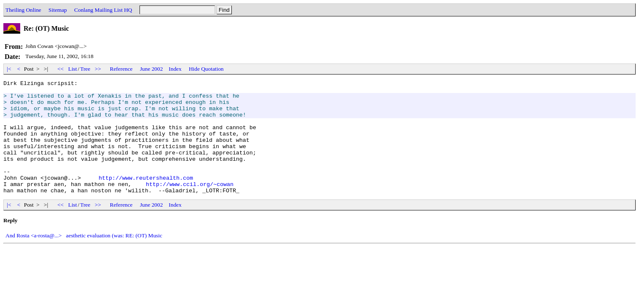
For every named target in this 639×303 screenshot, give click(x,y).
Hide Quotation (206, 69)
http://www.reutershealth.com (146, 198)
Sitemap (57, 10)
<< (60, 69)
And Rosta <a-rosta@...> (33, 258)
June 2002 (151, 69)
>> (98, 69)
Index (175, 69)
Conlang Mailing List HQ (103, 10)
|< (9, 69)
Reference (121, 69)
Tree (85, 69)
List (72, 69)
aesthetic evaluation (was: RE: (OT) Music (114, 258)
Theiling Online (23, 10)
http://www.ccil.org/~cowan (190, 205)
